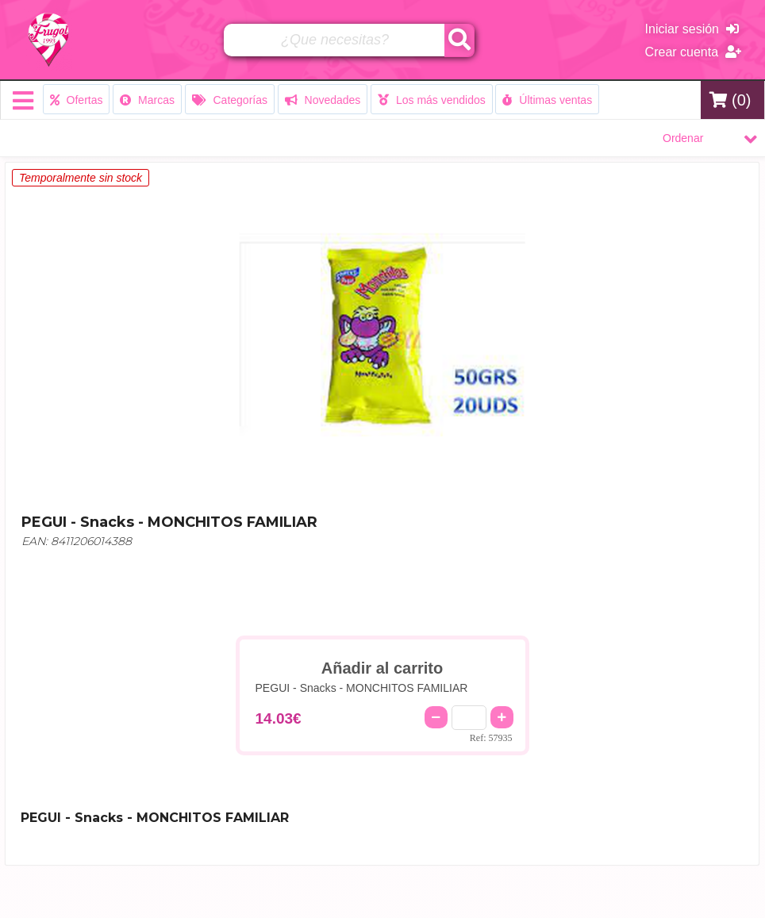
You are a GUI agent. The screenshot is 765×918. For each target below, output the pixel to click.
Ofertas (76, 100)
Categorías (229, 100)
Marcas (147, 100)
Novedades (323, 100)
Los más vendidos (432, 100)
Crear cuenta (693, 52)
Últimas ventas (547, 100)
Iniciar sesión (692, 29)
